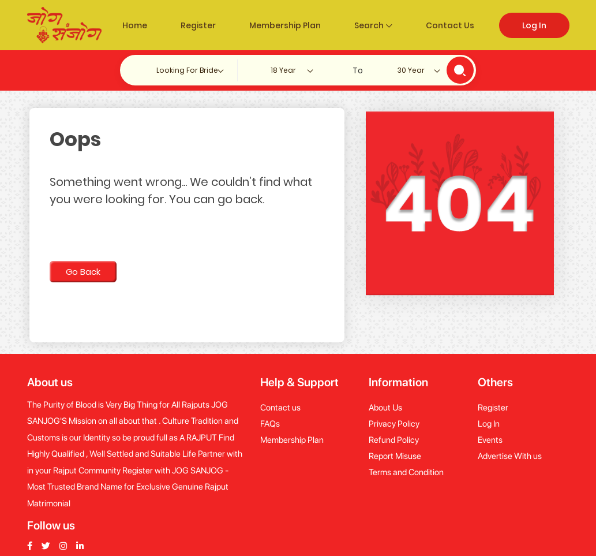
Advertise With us (510, 456)
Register (198, 25)
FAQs (270, 424)
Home (134, 25)
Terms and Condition (406, 472)
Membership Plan (285, 25)
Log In (534, 25)
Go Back (83, 272)
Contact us (280, 407)
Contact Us (450, 25)
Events (490, 440)
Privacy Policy (394, 424)
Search (373, 25)
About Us (385, 407)
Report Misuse (395, 456)
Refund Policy (394, 440)
